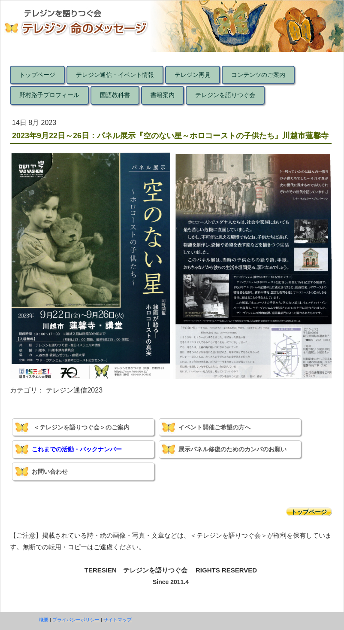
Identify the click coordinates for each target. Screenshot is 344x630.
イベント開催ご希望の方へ (214, 427)
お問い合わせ (50, 471)
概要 (43, 619)
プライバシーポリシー (76, 619)
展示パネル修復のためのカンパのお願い (232, 449)
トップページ (309, 511)
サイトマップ (117, 619)
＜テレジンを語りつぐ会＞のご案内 (81, 427)
